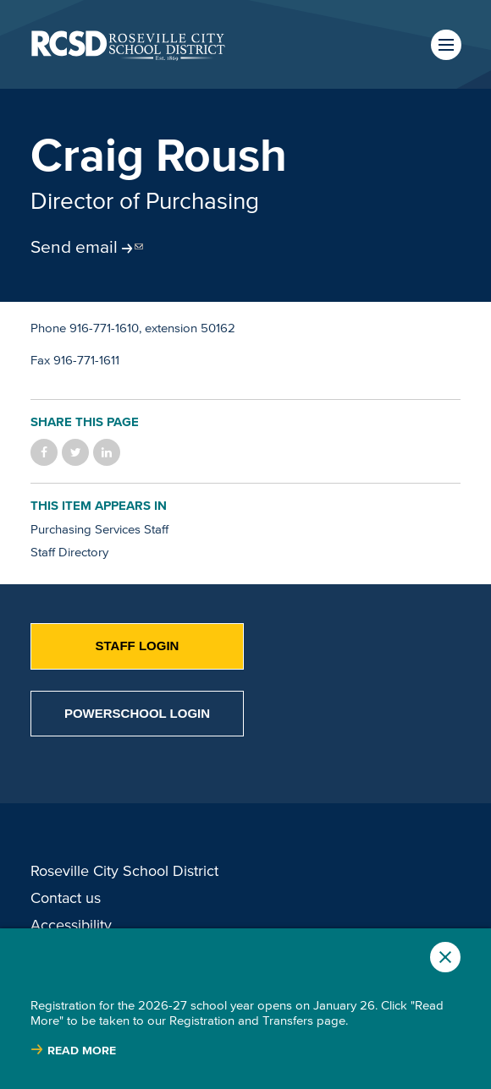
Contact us (65, 897)
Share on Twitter (75, 452)
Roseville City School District (124, 870)
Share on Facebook (44, 452)
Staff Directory (69, 551)
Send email (74, 246)
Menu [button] (446, 45)
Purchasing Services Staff (99, 529)
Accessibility (71, 925)
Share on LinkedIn (106, 452)
